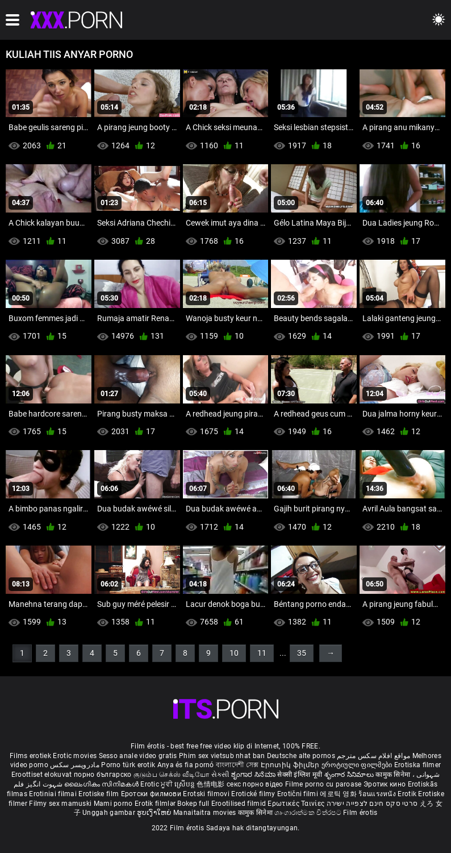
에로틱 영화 (339, 794)
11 (261, 653)
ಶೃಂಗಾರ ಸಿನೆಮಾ (254, 775)
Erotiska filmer (417, 765)
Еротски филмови (152, 794)
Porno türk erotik (128, 765)
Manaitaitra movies (205, 813)
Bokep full (193, 804)
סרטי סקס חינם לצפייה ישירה (372, 804)
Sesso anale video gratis (138, 756)
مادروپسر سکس (74, 765)
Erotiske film (99, 794)
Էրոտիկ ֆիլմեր (291, 765)
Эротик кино (386, 784)
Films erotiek (30, 756)
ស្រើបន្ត (185, 784)
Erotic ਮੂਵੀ (157, 784)
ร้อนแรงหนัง (378, 794)
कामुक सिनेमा (393, 775)
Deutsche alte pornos (301, 756)
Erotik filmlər (156, 804)
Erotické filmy (254, 794)
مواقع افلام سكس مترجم (373, 756)
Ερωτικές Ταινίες (297, 804)
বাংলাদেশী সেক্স (237, 765)
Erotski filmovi (207, 794)
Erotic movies (75, 756)
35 (301, 653)
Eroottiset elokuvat (42, 775)
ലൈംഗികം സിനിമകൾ (102, 784)
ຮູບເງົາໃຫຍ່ (155, 813)
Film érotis (360, 813)
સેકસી (220, 775)
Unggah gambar (109, 813)
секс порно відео (255, 784)
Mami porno (113, 804)
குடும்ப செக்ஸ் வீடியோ (171, 775)
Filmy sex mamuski (60, 804)
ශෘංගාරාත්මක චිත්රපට (308, 813)
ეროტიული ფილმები (357, 765)
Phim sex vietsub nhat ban (222, 756)
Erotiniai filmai (53, 794)
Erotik (408, 794)
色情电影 (212, 784)
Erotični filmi (298, 794)
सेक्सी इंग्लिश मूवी (299, 775)
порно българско (103, 775)
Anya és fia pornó (185, 765)
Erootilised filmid (239, 804)
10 (234, 653)
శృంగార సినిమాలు (350, 775)
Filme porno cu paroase (323, 784)
